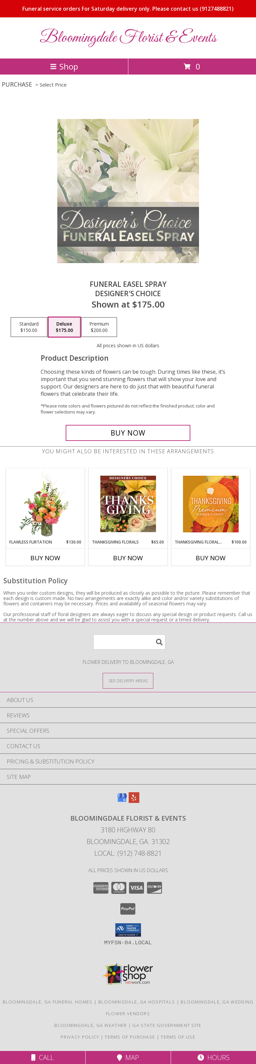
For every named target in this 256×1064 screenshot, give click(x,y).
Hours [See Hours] (213, 1057)
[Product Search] (129, 641)
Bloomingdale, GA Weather (90, 1025)
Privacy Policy (80, 1037)
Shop (64, 66)
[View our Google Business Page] (122, 801)
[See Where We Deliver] (128, 680)
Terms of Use (178, 1037)
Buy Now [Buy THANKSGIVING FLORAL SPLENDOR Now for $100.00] (211, 558)
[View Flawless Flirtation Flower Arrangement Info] (45, 504)
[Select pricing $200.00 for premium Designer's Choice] (99, 327)
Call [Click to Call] (42, 1057)
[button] (128, 930)
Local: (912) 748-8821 (128, 853)
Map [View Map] (128, 1057)
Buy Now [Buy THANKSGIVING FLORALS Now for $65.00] (128, 558)
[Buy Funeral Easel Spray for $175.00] (128, 433)
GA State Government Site (166, 1025)
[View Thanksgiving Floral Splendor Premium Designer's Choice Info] (211, 504)
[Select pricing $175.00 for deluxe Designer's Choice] (64, 327)
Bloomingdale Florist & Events (128, 37)
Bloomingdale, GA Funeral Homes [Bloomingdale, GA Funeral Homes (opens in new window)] (48, 1002)
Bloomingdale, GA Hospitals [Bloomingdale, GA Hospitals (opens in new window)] (136, 1002)
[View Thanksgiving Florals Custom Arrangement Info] (128, 504)
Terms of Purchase (130, 1037)
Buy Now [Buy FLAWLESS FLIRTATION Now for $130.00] (45, 558)
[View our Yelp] (134, 801)
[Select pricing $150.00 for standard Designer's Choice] (29, 327)
